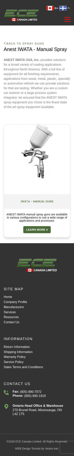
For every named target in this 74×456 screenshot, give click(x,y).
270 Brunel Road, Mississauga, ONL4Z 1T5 (37, 412)
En (52, 8)
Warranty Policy (15, 357)
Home (8, 297)
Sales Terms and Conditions (23, 367)
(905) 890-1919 (34, 396)
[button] (67, 19)
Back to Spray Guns (24, 43)
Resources (11, 317)
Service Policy (13, 362)
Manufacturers (14, 307)
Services (10, 312)
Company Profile (15, 302)
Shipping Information (18, 352)
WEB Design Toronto (28, 448)
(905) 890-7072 (30, 391)
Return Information (17, 347)
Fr (64, 8)
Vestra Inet (51, 448)
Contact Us (11, 322)
